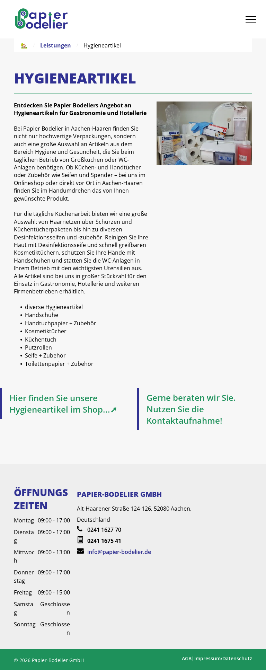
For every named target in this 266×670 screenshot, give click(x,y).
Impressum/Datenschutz (223, 658)
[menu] (251, 19)
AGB (187, 658)
